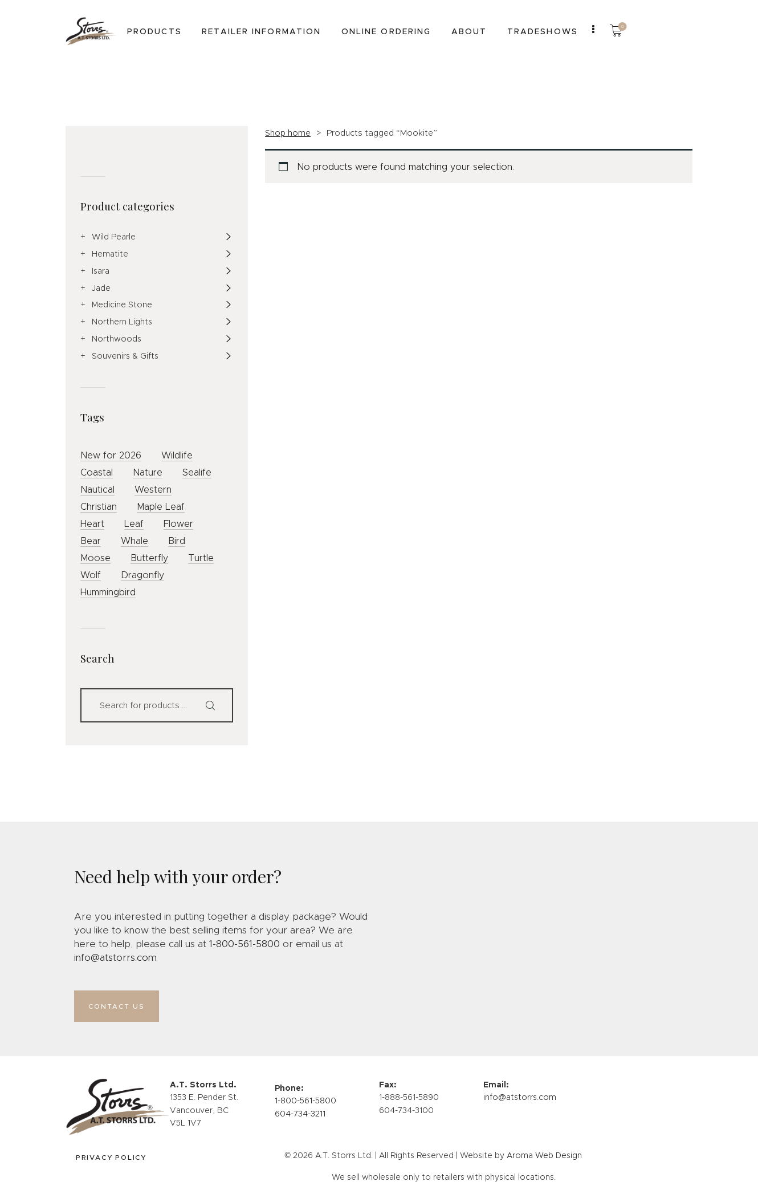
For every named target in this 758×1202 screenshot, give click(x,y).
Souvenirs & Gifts (125, 356)
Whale (134, 540)
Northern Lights (122, 321)
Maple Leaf (161, 506)
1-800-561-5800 (244, 944)
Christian (98, 506)
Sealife (196, 472)
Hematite (110, 254)
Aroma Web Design (544, 1160)
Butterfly (149, 558)
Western (153, 489)
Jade (101, 288)
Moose (95, 558)
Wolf (90, 575)
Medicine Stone (122, 304)
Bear (90, 540)
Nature (147, 472)
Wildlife (177, 455)
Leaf (134, 523)
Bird (176, 540)
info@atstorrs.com (115, 958)
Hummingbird (108, 592)
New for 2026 (110, 455)
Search (215, 705)
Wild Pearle (114, 237)
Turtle (201, 558)
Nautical (97, 489)
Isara (100, 271)
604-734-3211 (300, 1117)
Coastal (96, 472)
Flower (178, 523)
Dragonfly (142, 575)
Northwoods (116, 339)
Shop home (288, 133)
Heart (92, 523)
